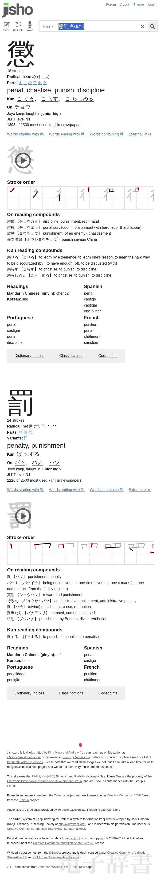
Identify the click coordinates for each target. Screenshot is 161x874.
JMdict (35, 776)
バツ (20, 462)
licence (11, 786)
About (124, 4)
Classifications (71, 356)
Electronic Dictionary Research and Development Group (44, 781)
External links (140, 134)
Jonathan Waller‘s (50, 867)
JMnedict (61, 776)
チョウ (23, 107)
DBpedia (55, 852)
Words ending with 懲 (67, 134)
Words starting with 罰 (25, 490)
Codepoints (108, 356)
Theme (139, 4)
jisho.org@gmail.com (76, 757)
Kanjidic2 (48, 776)
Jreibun (24, 800)
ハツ (54, 462)
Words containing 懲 (107, 134)
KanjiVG (74, 838)
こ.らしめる (79, 98)
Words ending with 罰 (67, 490)
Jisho (17, 10)
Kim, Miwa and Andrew (63, 752)
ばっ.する (28, 454)
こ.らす (50, 98)
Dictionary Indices (29, 356)
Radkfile (79, 776)
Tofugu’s (63, 809)
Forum (111, 4)
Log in (152, 4)
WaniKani (112, 809)
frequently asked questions (25, 762)
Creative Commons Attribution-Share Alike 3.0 (63, 843)
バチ (37, 462)
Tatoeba (59, 795)
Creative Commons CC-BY (124, 795)
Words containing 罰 (107, 490)
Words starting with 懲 (25, 134)
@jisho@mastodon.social (24, 757)
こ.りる (25, 98)
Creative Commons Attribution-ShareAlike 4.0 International (46, 828)
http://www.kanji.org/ (72, 824)
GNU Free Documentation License (56, 857)
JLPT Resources (74, 867)
